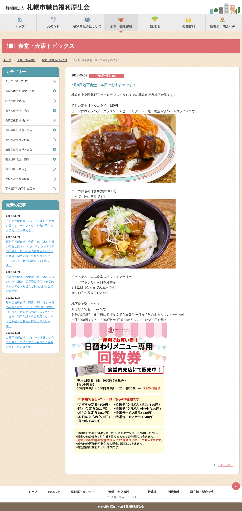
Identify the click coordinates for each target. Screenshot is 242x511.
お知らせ (54, 492)
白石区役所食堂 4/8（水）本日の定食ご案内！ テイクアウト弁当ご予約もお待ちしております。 (30, 342)
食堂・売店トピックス (54, 60)
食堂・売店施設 (26, 60)
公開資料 (173, 492)
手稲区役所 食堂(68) (17, 178)
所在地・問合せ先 (202, 492)
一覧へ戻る (225, 465)
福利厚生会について (84, 492)
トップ (7, 60)
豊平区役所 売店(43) (17, 139)
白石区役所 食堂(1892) (18, 120)
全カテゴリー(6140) (16, 81)
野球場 (152, 492)
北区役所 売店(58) (15, 100)
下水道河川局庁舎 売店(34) (20, 188)
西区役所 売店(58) (15, 169)
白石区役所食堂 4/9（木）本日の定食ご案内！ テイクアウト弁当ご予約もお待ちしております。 (30, 225)
